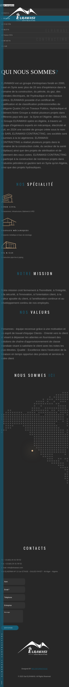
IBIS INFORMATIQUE (39, 669)
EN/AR (5, 46)
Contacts (6, 40)
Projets (5, 29)
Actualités (7, 35)
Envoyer (9, 628)
